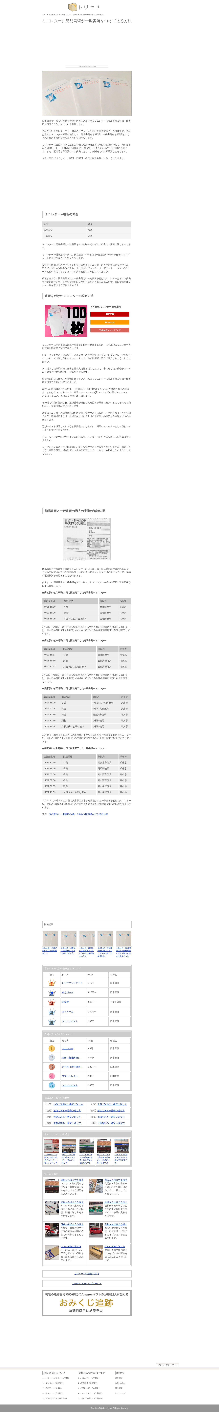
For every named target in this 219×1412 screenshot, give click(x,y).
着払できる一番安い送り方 (111, 1110)
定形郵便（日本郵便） (89, 1383)
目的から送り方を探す (116, 1224)
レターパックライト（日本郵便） (58, 1378)
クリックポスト (70, 1021)
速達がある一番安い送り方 (67, 1117)
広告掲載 (118, 1388)
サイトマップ (120, 1393)
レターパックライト (72, 983)
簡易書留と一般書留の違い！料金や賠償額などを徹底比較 (78, 814)
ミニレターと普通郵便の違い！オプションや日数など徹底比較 (105, 950)
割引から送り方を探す (116, 1202)
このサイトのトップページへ (87, 1283)
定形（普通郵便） (71, 1057)
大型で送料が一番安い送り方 (112, 1104)
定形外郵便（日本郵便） (90, 1388)
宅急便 (65, 1002)
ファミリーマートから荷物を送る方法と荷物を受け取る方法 (86, 1157)
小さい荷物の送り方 (71, 1246)
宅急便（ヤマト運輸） (54, 1388)
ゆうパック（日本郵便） (55, 1383)
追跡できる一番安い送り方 (67, 1110)
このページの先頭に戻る (86, 1273)
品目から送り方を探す (72, 1202)
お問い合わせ (120, 1383)
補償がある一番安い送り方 (111, 1117)
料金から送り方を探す (116, 1180)
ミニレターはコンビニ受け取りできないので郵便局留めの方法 (87, 950)
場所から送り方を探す (72, 1180)
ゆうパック (67, 992)
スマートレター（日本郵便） (92, 1393)
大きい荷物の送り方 (115, 1246)
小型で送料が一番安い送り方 (68, 1104)
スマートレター (70, 1076)
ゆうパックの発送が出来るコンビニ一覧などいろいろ (69, 1157)
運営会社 (118, 1378)
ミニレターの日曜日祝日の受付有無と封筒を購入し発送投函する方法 (124, 950)
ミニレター (67, 1048)
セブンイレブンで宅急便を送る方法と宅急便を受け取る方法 (104, 1157)
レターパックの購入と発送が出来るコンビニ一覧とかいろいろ (51, 1157)
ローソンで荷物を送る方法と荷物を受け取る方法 (122, 1157)
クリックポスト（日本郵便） (57, 1398)
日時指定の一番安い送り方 (111, 1123)
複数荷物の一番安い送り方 (67, 1123)
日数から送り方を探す (72, 1224)
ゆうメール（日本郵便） (55, 1393)
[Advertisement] (87, 43)
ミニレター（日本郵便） (90, 1378)
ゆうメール (67, 1011)
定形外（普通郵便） (72, 1067)
